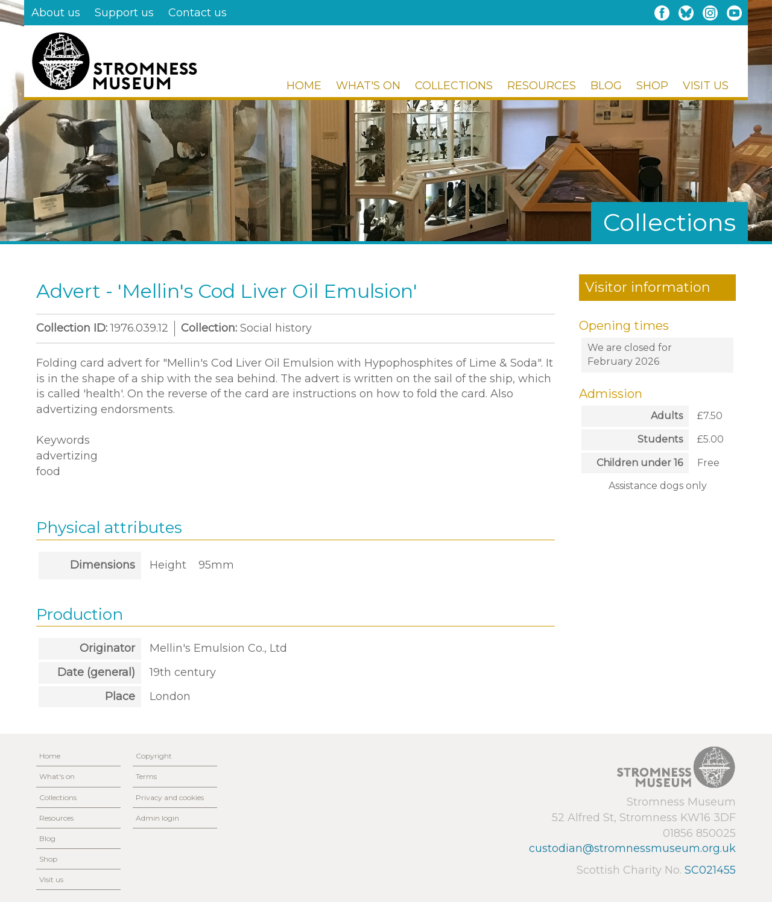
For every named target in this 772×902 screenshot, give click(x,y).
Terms (146, 776)
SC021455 (710, 870)
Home (303, 85)
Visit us (706, 85)
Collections (454, 85)
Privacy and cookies (170, 797)
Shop (652, 85)
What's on (368, 85)
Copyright (154, 755)
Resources (541, 85)
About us (55, 12)
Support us (124, 12)
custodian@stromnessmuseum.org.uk (632, 848)
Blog (606, 85)
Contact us (197, 12)
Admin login (157, 817)
